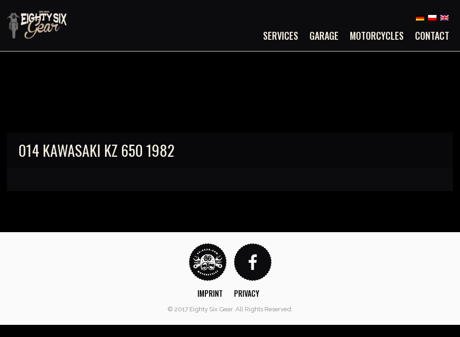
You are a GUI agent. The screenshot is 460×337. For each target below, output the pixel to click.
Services (280, 35)
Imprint (210, 293)
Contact (432, 35)
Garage (324, 35)
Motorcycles (377, 35)
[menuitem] (283, 35)
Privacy (246, 293)
